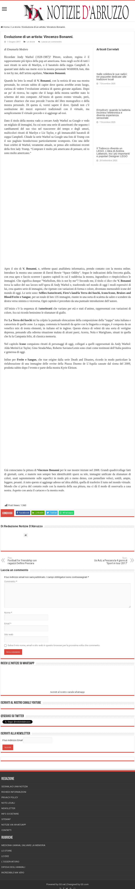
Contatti (6, 830)
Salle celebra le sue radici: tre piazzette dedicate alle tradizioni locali (112, 76)
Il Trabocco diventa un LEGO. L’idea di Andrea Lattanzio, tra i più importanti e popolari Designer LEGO (113, 152)
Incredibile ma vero (12, 872)
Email (7, 623)
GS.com (85, 884)
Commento (10, 581)
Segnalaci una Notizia (14, 786)
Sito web (8, 634)
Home (5, 27)
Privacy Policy (9, 797)
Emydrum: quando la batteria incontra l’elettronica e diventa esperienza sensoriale (113, 113)
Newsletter (8, 808)
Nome (8, 612)
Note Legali (8, 803)
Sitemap (6, 819)
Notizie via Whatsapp (13, 824)
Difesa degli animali (13, 867)
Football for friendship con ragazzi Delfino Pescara (26, 561)
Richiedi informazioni (13, 792)
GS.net (62, 884)
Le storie (15, 27)
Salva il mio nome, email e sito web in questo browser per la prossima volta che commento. (54, 645)
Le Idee (5, 856)
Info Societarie (10, 813)
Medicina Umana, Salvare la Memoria (23, 845)
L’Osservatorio (10, 861)
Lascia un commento (51, 42)
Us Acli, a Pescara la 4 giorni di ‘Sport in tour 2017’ (109, 561)
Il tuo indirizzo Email (12, 740)
